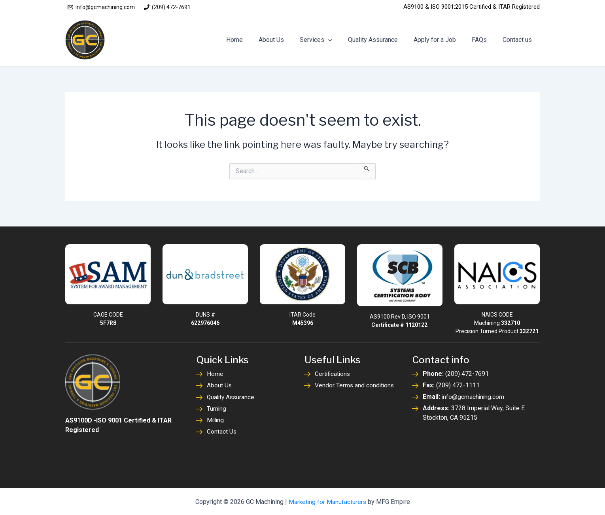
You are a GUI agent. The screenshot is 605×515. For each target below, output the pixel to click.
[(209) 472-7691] (167, 7)
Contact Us (222, 431)
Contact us (518, 39)
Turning (217, 408)
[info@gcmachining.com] (101, 7)
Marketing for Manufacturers (327, 501)
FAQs (484, 39)
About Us (288, 39)
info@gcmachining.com (473, 396)
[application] (342, 40)
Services (330, 40)
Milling (216, 419)
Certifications (333, 373)
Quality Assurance (384, 39)
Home (255, 39)
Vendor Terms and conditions (355, 385)
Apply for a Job (443, 39)
